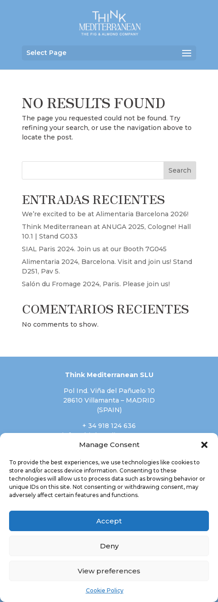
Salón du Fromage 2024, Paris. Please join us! (96, 284)
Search (179, 170)
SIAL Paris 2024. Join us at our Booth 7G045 (94, 249)
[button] (204, 444)
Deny (109, 546)
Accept (109, 521)
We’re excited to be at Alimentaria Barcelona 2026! (105, 214)
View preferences (109, 571)
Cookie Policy (105, 590)
